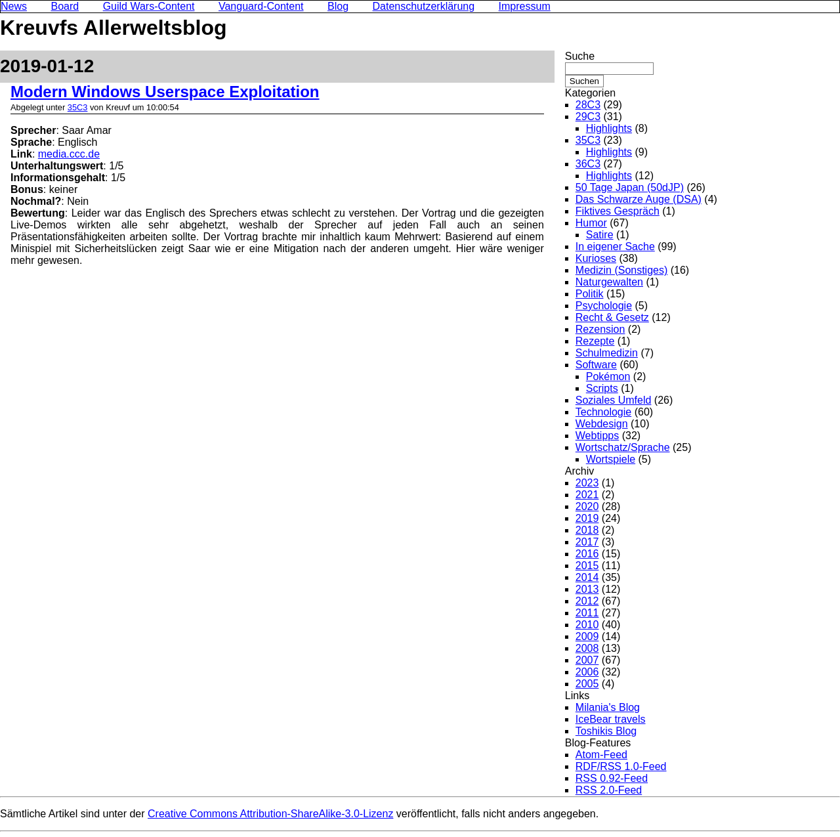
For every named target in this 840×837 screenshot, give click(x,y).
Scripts (602, 388)
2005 (587, 683)
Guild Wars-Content (149, 6)
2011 (587, 612)
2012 (587, 601)
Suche (580, 56)
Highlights (609, 128)
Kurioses (596, 258)
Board (65, 6)
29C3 (588, 116)
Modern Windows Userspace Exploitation (165, 91)
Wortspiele (610, 459)
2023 (587, 482)
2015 (587, 565)
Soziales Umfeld (614, 400)
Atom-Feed (601, 754)
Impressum (525, 6)
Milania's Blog (608, 707)
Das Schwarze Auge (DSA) (639, 199)
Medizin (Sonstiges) (622, 270)
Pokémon (608, 376)
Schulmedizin (607, 352)
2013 (587, 589)
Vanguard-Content (261, 6)
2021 (587, 494)
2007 (587, 660)
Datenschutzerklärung (424, 6)
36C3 (588, 163)
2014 (587, 577)
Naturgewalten (609, 282)
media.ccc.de (69, 154)
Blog (337, 6)
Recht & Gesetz (612, 317)
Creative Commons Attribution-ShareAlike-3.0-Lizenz (270, 813)
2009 (587, 636)
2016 (587, 553)
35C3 (78, 107)
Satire (600, 234)
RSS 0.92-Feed (612, 778)
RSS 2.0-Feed (609, 790)
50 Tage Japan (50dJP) (630, 187)
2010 (587, 624)
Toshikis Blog (606, 731)
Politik (590, 293)
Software (596, 364)
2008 (587, 648)
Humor (591, 222)
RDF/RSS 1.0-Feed (621, 766)
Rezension (600, 329)
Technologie (603, 412)
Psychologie (604, 305)
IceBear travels (611, 719)
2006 (587, 671)
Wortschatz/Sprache (623, 447)
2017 (587, 541)
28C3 (588, 104)
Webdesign (602, 423)
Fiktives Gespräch (618, 211)
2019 (587, 518)
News (14, 6)
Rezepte (595, 341)
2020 (587, 506)
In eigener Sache (615, 246)
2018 (587, 530)
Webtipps (597, 435)
